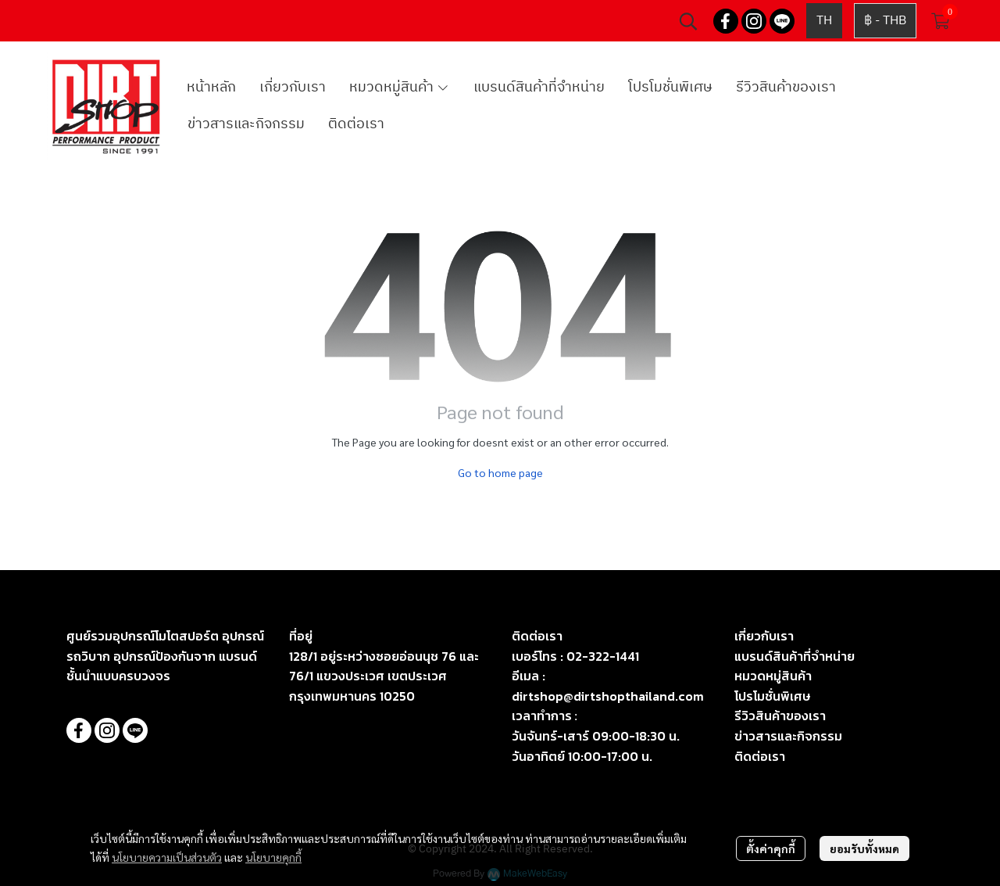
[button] (688, 21)
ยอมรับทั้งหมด (864, 848)
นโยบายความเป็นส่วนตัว (167, 857)
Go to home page (500, 472)
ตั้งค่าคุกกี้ (770, 848)
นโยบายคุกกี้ (273, 857)
